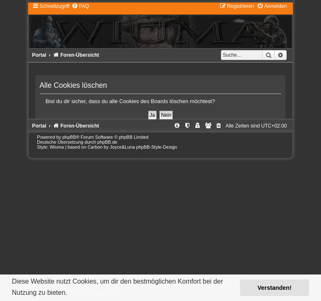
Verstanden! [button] (275, 287)
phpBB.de (107, 142)
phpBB (69, 137)
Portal (39, 55)
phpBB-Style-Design (156, 146)
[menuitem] (80, 6)
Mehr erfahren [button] (91, 292)
